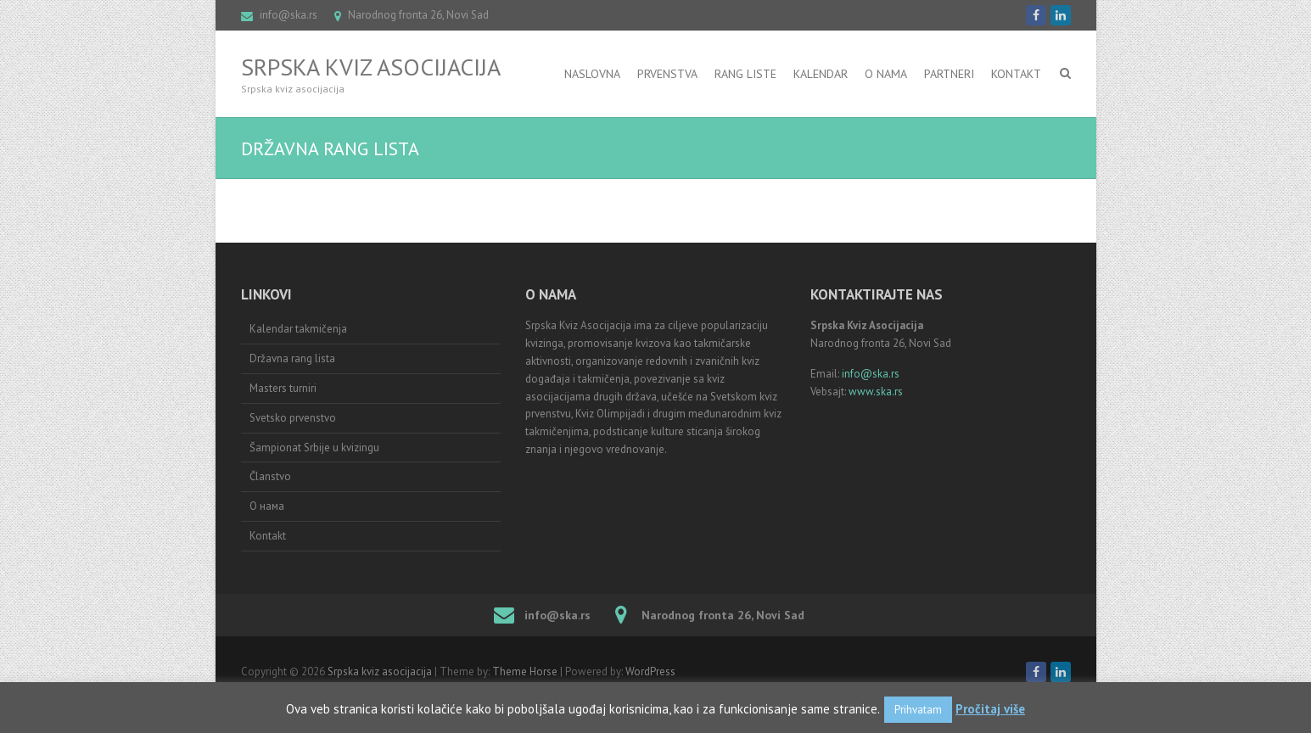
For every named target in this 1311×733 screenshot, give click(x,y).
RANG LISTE (745, 73)
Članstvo (270, 476)
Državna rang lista (292, 358)
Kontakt (1016, 73)
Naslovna (592, 73)
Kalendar (820, 73)
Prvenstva (667, 73)
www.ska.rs (876, 391)
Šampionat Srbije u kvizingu (314, 447)
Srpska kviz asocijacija (371, 67)
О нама (266, 506)
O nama (886, 73)
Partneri (949, 73)
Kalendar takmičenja (298, 329)
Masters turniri (283, 388)
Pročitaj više (990, 709)
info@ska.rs (288, 15)
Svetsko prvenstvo (292, 418)
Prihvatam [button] (918, 709)
